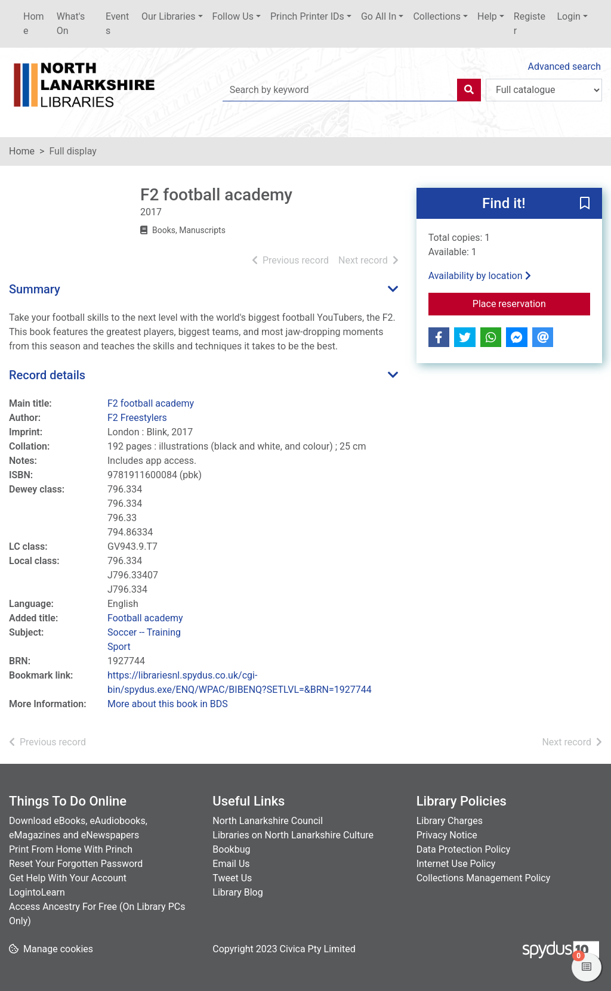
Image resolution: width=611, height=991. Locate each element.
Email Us (230, 863)
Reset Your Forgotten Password (76, 863)
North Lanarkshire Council (267, 820)
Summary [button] (34, 289)
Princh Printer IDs (307, 16)
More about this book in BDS (167, 704)
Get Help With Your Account (67, 878)
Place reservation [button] (531, 302)
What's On (71, 23)
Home (33, 23)
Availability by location (479, 275)
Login (568, 16)
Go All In (378, 16)
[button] (584, 204)
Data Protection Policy (463, 849)
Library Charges (449, 820)
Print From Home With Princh (70, 849)
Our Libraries (168, 16)
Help (487, 16)
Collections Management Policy (483, 878)
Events (117, 23)
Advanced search (564, 66)
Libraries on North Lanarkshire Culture (293, 835)
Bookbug (231, 849)
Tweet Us (232, 878)
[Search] (469, 90)
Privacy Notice (446, 835)
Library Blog (237, 892)
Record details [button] (47, 375)
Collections (437, 16)
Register (529, 23)
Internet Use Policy (456, 863)
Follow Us (233, 16)
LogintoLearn (37, 892)
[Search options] (544, 90)
